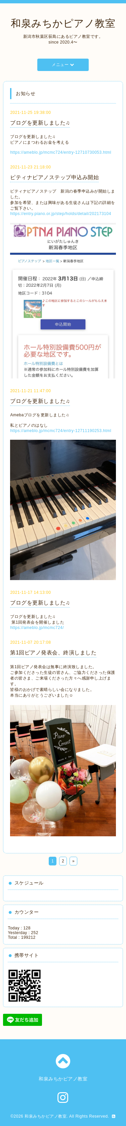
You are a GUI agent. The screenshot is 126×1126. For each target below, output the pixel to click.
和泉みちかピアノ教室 (63, 23)
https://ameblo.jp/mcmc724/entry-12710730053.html (60, 152)
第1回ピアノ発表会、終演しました (53, 652)
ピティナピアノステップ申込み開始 (54, 177)
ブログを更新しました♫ (40, 123)
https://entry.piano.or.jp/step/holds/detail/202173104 (60, 213)
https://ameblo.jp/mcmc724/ (37, 627)
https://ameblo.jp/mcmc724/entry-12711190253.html (60, 430)
